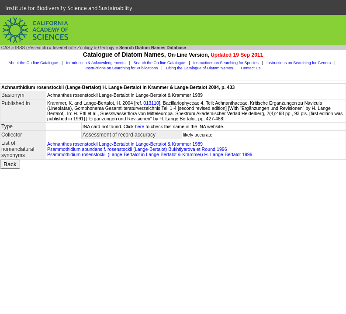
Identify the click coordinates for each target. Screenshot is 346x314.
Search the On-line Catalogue (160, 63)
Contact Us (251, 68)
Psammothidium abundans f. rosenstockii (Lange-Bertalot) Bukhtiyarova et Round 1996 (137, 149)
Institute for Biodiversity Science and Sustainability (68, 7)
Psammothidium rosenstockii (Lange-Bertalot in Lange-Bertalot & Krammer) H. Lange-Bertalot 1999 (150, 154)
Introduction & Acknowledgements (95, 63)
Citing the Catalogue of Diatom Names (199, 68)
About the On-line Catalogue (33, 63)
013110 (151, 103)
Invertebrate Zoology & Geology (83, 47)
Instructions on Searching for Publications (122, 68)
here (139, 126)
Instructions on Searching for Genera (298, 63)
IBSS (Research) (31, 47)
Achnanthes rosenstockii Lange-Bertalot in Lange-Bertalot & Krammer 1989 (125, 144)
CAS (5, 47)
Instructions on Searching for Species (226, 63)
